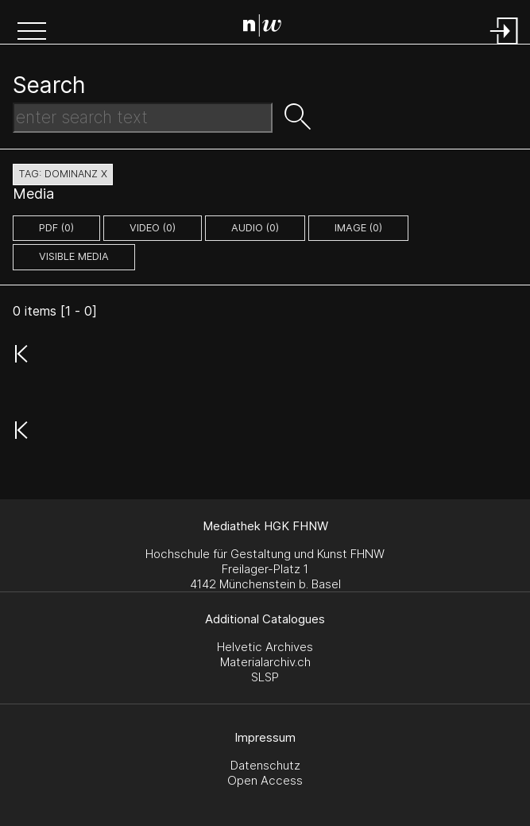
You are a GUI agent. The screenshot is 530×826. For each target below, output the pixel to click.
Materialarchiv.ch (265, 661)
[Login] (505, 45)
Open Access (265, 780)
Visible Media (74, 256)
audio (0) (255, 228)
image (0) (358, 228)
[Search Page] (268, 28)
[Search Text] (143, 118)
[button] (32, 32)
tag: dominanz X (62, 174)
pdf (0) (56, 228)
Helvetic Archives (265, 646)
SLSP (265, 676)
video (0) (153, 228)
